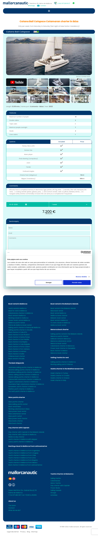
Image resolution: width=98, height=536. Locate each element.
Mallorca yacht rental (16, 323)
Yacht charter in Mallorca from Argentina (24, 450)
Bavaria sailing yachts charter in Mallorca (23, 370)
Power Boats (55, 488)
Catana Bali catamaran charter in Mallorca (24, 379)
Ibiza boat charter (15, 423)
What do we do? (14, 510)
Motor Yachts (56, 483)
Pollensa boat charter (16, 356)
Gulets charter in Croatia (60, 375)
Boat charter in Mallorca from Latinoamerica (25, 465)
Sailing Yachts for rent (60, 357)
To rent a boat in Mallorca (60, 323)
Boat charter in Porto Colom (19, 347)
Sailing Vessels (56, 490)
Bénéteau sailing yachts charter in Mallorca (24, 372)
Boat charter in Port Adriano (19, 349)
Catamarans (55, 481)
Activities (54, 495)
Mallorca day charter (16, 437)
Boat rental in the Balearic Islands (64, 304)
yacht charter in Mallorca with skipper (22, 439)
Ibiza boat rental (57, 311)
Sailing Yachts (56, 478)
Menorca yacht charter (59, 336)
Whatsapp (31, 6)
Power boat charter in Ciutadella (63, 348)
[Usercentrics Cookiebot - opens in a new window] (82, 252)
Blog (28, 532)
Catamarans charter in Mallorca (20, 313)
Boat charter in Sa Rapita (17, 342)
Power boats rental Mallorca (19, 320)
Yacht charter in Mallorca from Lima (22, 458)
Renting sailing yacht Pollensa (62, 364)
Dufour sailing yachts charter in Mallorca (23, 374)
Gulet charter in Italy (58, 380)
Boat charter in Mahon (59, 351)
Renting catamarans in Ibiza (18, 409)
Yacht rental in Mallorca (17, 308)
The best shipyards (16, 363)
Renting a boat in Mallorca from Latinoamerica (27, 446)
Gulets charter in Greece (60, 378)
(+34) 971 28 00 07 (63, 3)
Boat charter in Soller (16, 354)
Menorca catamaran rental (61, 341)
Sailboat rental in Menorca (60, 339)
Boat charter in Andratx (17, 351)
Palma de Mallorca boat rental (19, 325)
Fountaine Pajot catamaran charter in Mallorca (26, 384)
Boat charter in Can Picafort (19, 335)
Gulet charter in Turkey (59, 373)
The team (12, 505)
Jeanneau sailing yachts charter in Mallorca (24, 367)
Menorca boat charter (60, 329)
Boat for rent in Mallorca (17, 311)
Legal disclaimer (13, 532)
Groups (53, 493)
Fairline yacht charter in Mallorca (20, 389)
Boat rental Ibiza (14, 406)
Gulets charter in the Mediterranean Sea (67, 369)
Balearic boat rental (58, 318)
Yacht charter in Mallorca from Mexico (22, 462)
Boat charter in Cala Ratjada (19, 344)
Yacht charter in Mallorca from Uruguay (23, 453)
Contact (43, 6)
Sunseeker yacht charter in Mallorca (22, 386)
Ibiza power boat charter (17, 418)
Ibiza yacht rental (15, 416)
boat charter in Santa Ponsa (19, 337)
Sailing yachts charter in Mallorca (63, 362)
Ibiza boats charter (15, 421)
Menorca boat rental (58, 343)
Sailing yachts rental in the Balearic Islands (66, 334)
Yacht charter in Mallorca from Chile (22, 455)
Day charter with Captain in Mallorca (22, 434)
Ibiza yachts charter (16, 397)
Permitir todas (77, 282)
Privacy (23, 532)
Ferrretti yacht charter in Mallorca (21, 391)
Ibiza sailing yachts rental (17, 404)
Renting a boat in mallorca (18, 318)
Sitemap (34, 532)
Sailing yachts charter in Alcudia (20, 330)
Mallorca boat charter (59, 315)
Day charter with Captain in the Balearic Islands (26, 432)
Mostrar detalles (81, 276)
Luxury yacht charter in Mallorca (20, 442)
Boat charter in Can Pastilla (18, 339)
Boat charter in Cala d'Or (17, 332)
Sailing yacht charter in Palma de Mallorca (24, 327)
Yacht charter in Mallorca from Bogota (23, 460)
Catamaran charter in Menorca (62, 346)
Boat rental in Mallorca (17, 304)
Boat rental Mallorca (58, 313)
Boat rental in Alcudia (16, 358)
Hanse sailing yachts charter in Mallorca (23, 377)
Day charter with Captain (18, 428)
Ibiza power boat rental (17, 411)
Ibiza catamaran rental (17, 414)
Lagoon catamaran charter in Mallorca (23, 382)
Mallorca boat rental (58, 325)
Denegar (49, 282)
